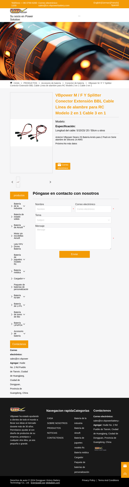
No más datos (70, 143)
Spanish (115, 5)
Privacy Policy (88, 480)
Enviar (74, 254)
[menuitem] (79, 16)
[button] (79, 16)
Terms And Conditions (108, 480)
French (114, 3)
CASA (16, 83)
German (106, 3)
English (97, 3)
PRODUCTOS (30, 83)
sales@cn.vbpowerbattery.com (24, 358)
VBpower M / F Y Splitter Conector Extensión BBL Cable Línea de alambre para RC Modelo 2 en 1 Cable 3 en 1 (60, 84)
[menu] (79, 16)
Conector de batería (74, 83)
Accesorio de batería (51, 83)
